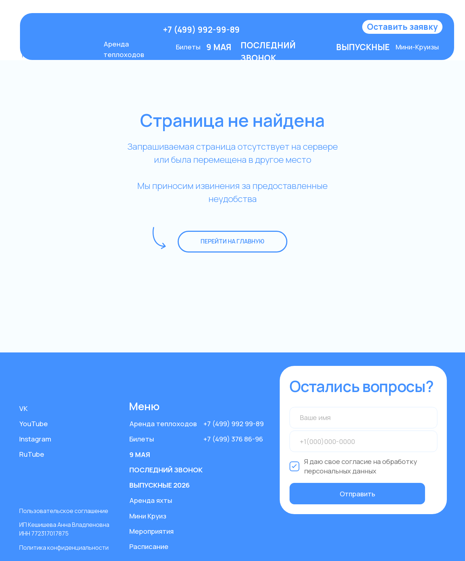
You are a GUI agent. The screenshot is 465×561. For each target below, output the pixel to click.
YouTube (33, 423)
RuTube (31, 454)
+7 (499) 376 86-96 (233, 439)
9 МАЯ (139, 454)
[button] (402, 27)
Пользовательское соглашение (63, 511)
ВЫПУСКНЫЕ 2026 (159, 485)
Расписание (149, 546)
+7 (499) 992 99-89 (233, 423)
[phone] (363, 441)
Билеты (188, 47)
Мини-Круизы (417, 47)
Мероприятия (151, 531)
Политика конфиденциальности (64, 548)
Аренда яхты (150, 500)
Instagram (35, 439)
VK (23, 408)
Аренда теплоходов (163, 423)
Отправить (357, 494)
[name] (363, 417)
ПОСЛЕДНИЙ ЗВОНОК (166, 470)
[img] (92, 29)
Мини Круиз (147, 516)
